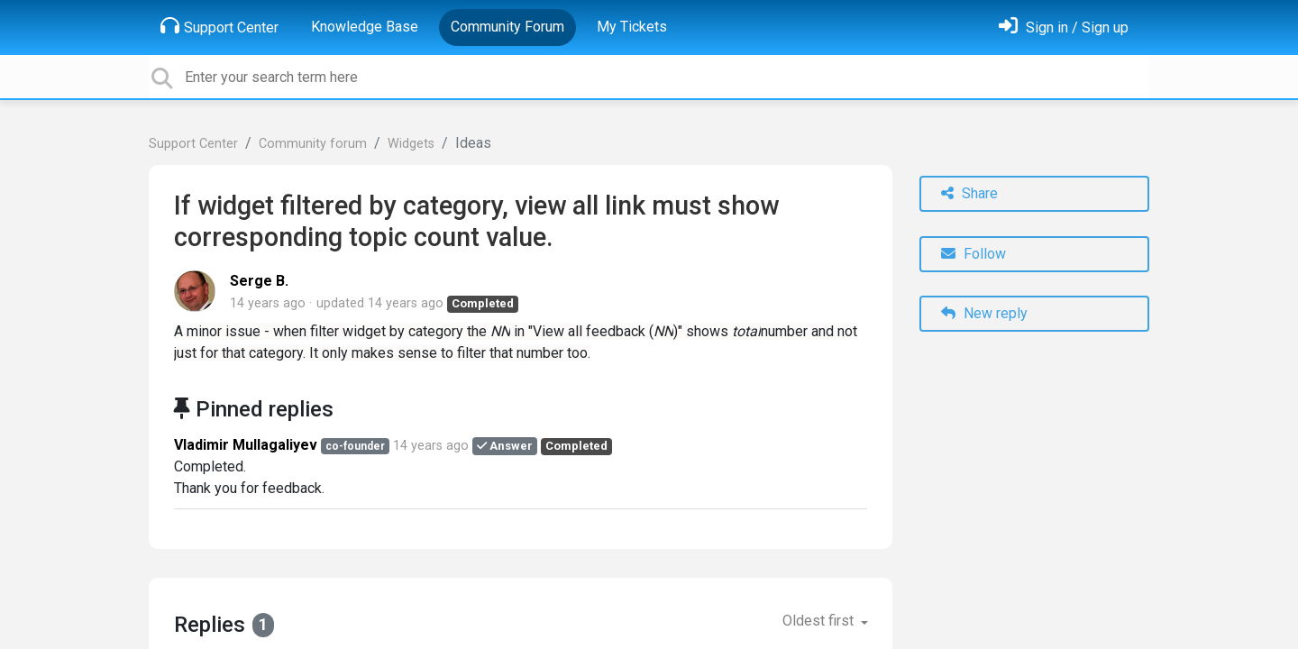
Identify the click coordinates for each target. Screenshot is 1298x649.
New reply (984, 313)
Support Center (219, 26)
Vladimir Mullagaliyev (245, 444)
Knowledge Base (364, 26)
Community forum (313, 143)
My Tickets (632, 26)
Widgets (411, 143)
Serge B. (259, 280)
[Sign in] (1064, 27)
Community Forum (507, 26)
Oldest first (819, 620)
